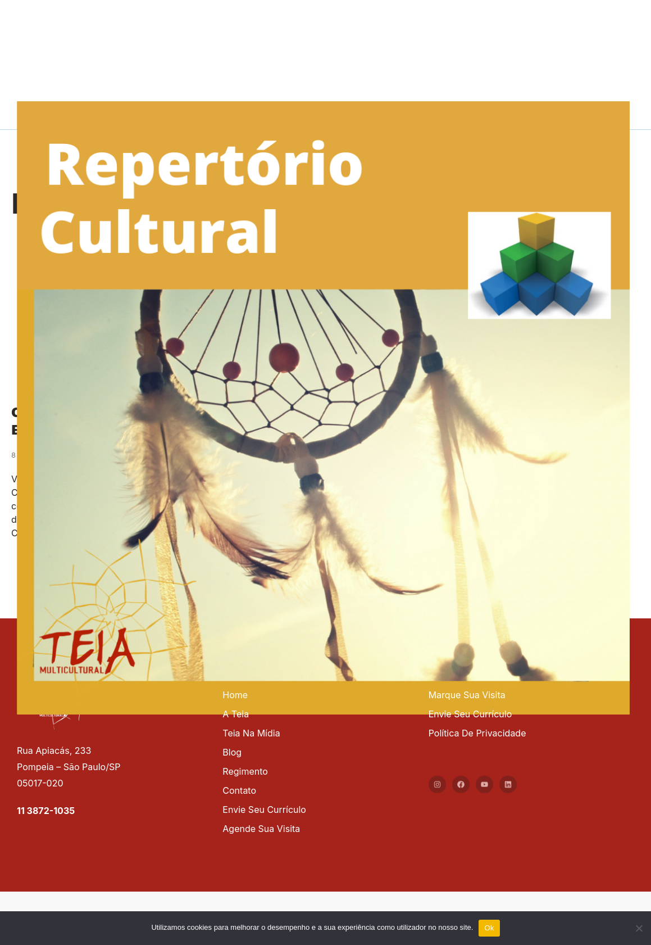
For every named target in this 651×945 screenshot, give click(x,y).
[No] (638, 927)
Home (235, 694)
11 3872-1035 (46, 810)
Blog (232, 752)
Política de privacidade (477, 733)
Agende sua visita (261, 828)
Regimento (245, 771)
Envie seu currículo (264, 809)
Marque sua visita (467, 694)
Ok (489, 928)
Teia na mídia (251, 733)
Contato (239, 790)
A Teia (235, 714)
